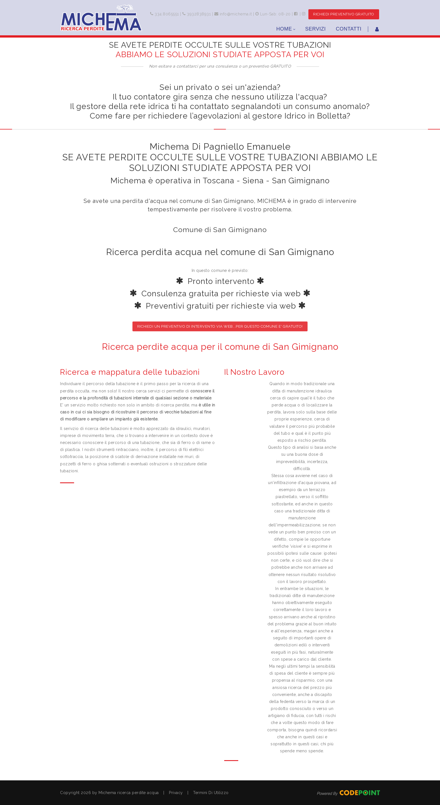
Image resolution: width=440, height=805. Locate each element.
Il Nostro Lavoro (254, 372)
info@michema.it (236, 14)
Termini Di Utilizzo (211, 792)
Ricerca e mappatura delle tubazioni (130, 372)
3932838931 (198, 14)
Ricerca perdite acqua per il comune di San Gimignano (220, 346)
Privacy (176, 792)
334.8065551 (166, 14)
